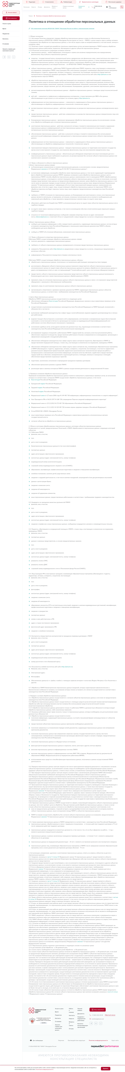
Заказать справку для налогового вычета (9, 49)
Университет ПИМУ (83, 7)
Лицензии (61, 1040)
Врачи (4, 28)
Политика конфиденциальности (98, 1040)
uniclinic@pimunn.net (97, 1019)
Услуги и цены (7, 23)
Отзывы (40, 7)
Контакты (5, 39)
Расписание (27, 7)
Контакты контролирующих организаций (81, 1025)
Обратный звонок (110, 1015)
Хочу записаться (11, 18)
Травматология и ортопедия (88, 2)
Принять (105, 1068)
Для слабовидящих (36, 1040)
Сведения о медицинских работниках (81, 1018)
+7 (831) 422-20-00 (96, 1015)
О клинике (6, 44)
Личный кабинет (11, 13)
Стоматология (48, 2)
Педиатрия (30, 2)
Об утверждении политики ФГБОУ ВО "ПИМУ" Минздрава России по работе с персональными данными (61, 28)
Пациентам (6, 33)
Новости (33, 7)
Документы (47, 7)
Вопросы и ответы (54, 7)
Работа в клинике (70, 1010)
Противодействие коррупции (76, 1040)
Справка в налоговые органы (68, 7)
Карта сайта (115, 1040)
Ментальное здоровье (113, 2)
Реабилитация (66, 2)
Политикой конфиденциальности (44, 1069)
